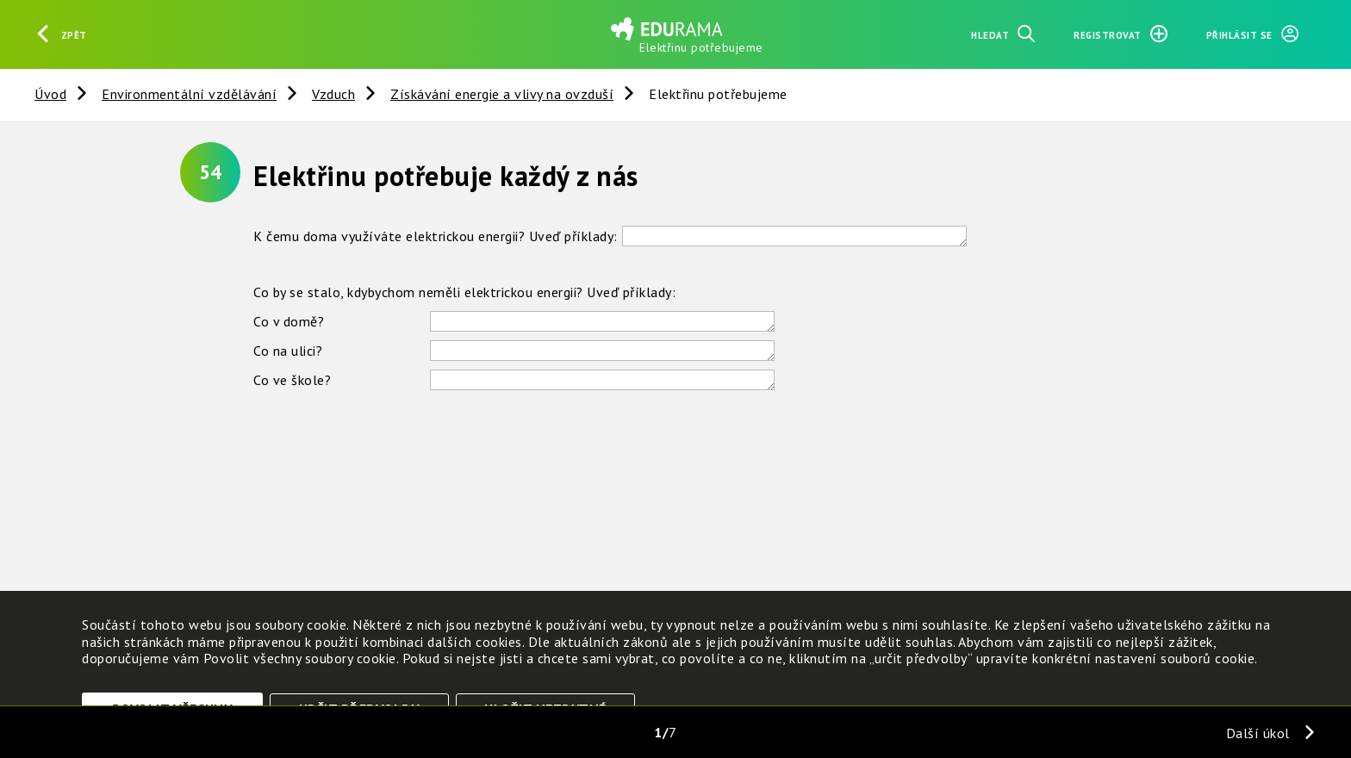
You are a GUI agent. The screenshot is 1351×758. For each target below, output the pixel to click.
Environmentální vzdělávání (189, 94)
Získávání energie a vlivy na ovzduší (501, 94)
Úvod (50, 94)
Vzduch (333, 94)
